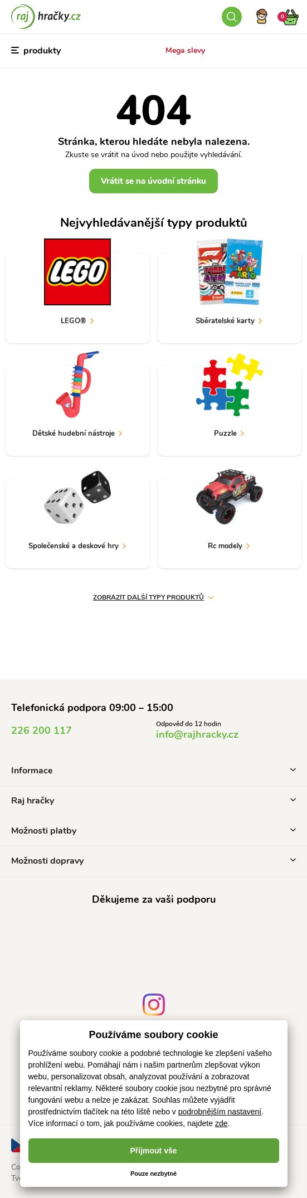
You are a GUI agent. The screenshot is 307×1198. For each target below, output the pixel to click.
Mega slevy (185, 50)
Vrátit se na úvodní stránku (153, 181)
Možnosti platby (153, 831)
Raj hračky (153, 801)
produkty (36, 51)
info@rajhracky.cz (197, 734)
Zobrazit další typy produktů (153, 597)
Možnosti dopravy (153, 861)
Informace (153, 770)
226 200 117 (41, 730)
